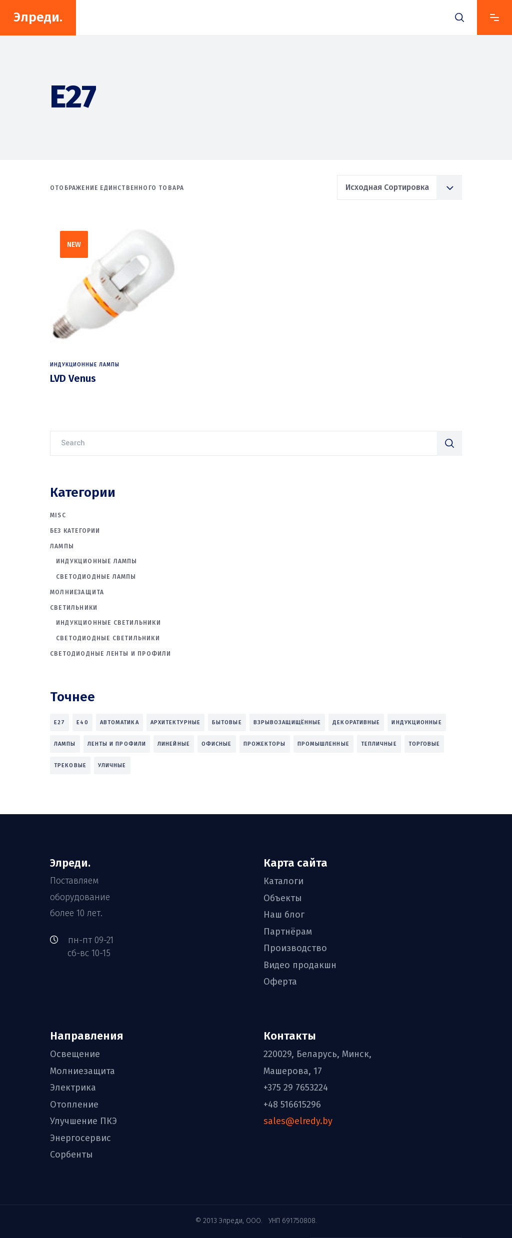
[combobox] (399, 187)
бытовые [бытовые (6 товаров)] (227, 722)
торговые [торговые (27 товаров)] (424, 744)
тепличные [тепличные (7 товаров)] (379, 744)
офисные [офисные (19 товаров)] (217, 744)
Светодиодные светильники (108, 638)
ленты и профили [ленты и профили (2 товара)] (117, 744)
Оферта (280, 981)
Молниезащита (77, 592)
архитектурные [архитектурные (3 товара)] (175, 722)
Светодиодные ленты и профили (111, 653)
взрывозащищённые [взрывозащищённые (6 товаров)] (288, 722)
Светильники (74, 607)
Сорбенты (71, 1154)
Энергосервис (80, 1138)
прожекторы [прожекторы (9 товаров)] (265, 744)
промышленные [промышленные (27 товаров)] (324, 744)
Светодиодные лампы (96, 576)
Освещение (75, 1054)
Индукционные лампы (85, 365)
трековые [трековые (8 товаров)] (70, 765)
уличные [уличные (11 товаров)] (112, 765)
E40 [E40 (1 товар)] (82, 722)
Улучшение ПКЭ (83, 1121)
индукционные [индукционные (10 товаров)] (417, 722)
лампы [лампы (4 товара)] (65, 744)
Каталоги (284, 881)
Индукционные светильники (108, 622)
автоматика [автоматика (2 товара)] (119, 722)
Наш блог (284, 914)
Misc (58, 515)
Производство (295, 948)
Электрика (73, 1087)
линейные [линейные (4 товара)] (174, 744)
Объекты (283, 898)
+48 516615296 (292, 1104)
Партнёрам (288, 931)
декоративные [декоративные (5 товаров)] (356, 722)
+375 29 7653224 (296, 1087)
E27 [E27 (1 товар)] (59, 722)
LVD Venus (73, 378)
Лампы (62, 546)
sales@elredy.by (298, 1121)
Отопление (74, 1104)
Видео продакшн (300, 965)
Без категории (75, 530)
